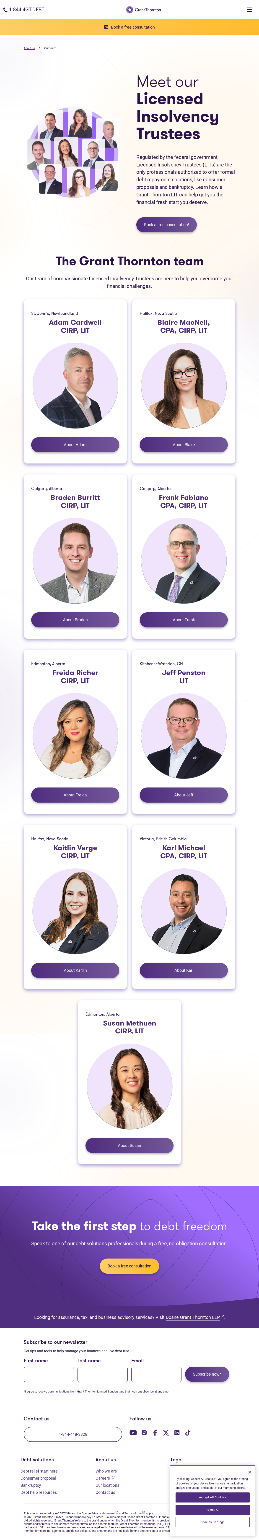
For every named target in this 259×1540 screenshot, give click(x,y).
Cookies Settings (212, 1522)
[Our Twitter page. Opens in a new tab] (166, 1432)
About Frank (184, 619)
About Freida (75, 795)
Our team (50, 48)
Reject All (213, 1509)
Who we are (106, 1471)
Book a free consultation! (166, 224)
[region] (212, 1500)
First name (36, 1361)
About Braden (75, 619)
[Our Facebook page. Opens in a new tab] (155, 1432)
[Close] (250, 1472)
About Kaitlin (75, 970)
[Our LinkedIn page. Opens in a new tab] (177, 1432)
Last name (89, 1361)
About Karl (183, 970)
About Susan (129, 1145)
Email (137, 1361)
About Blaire (184, 444)
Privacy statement (104, 1513)
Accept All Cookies (212, 1497)
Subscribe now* (207, 1374)
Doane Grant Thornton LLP (195, 1317)
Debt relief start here (39, 1471)
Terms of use (134, 1513)
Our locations (107, 1485)
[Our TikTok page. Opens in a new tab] (188, 1432)
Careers (105, 1478)
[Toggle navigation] (249, 9)
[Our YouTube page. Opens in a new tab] (133, 1432)
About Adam (75, 444)
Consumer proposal (38, 1478)
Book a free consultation (129, 1266)
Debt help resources (39, 1492)
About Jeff (183, 795)
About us (29, 48)
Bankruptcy (31, 1485)
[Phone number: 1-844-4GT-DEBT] (24, 9)
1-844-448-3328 (73, 1434)
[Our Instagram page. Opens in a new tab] (144, 1432)
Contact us (105, 1492)
